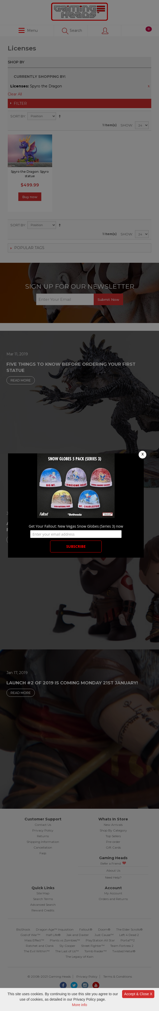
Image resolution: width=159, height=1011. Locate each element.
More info (79, 1005)
